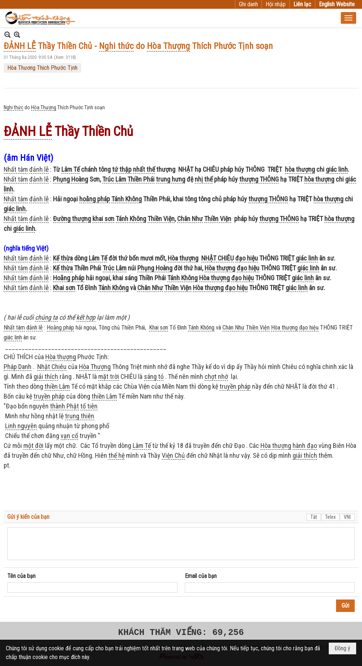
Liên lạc (302, 4)
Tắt (313, 517)
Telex (330, 517)
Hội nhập (276, 4)
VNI (347, 517)
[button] (348, 18)
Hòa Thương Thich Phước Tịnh (42, 67)
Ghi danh (248, 4)
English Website (337, 4)
